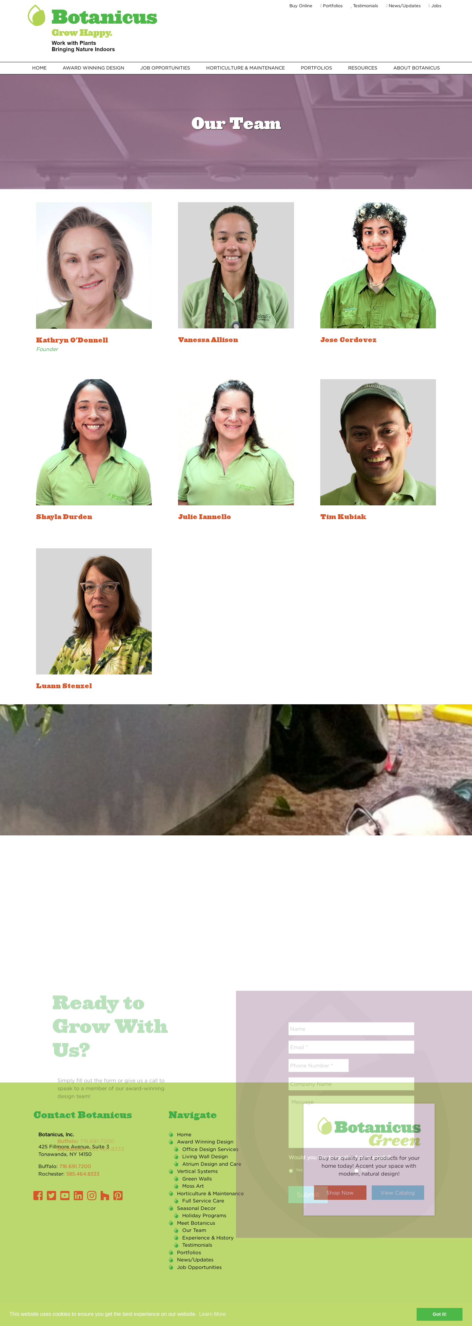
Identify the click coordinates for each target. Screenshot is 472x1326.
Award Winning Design (93, 67)
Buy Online (300, 5)
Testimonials (364, 5)
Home (39, 67)
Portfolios (331, 5)
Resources (362, 67)
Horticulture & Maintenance (245, 67)
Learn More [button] (212, 1314)
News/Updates (403, 5)
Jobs (434, 5)
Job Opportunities (165, 67)
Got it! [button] (439, 1314)
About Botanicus (416, 67)
